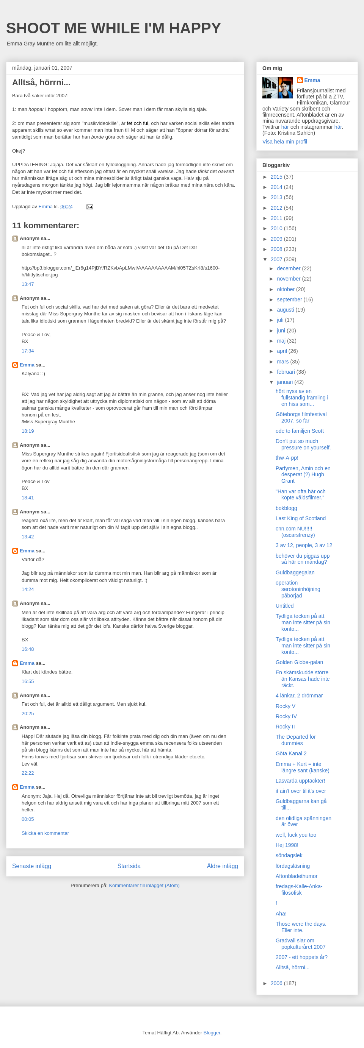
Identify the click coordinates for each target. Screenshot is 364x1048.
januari (285, 382)
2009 (277, 239)
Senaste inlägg (31, 866)
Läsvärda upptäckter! (300, 781)
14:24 (28, 589)
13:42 (28, 537)
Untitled (284, 606)
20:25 (28, 713)
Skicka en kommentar (45, 833)
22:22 (28, 773)
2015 (277, 177)
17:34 (28, 351)
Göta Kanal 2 (291, 753)
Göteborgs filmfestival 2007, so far (301, 417)
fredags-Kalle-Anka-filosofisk (299, 889)
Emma (27, 365)
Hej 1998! (287, 845)
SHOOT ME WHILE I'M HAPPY (113, 28)
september (290, 299)
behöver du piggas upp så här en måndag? (302, 559)
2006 (277, 983)
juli (281, 320)
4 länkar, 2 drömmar (299, 695)
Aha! (281, 914)
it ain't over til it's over (301, 791)
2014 (277, 187)
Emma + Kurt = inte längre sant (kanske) (302, 767)
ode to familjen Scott (300, 431)
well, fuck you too (296, 835)
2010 (277, 228)
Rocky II (285, 727)
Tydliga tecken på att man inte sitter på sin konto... (303, 622)
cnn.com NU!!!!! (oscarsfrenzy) (295, 532)
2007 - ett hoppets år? (302, 957)
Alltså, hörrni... (292, 967)
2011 (277, 218)
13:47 (28, 284)
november (289, 279)
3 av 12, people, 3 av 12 (304, 545)
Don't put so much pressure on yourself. (303, 444)
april (282, 351)
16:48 (28, 649)
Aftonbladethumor (297, 876)
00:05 (28, 819)
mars (283, 362)
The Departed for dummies (296, 740)
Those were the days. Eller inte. (301, 927)
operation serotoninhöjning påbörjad (298, 589)
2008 (277, 249)
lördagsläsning (293, 866)
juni (282, 331)
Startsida (129, 866)
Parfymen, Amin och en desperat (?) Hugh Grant (303, 474)
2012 (277, 208)
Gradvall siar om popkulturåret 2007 (301, 943)
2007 (277, 259)
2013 (277, 197)
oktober (286, 289)
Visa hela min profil (284, 142)
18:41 (28, 498)
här (285, 127)
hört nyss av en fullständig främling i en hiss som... (302, 397)
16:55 (28, 681)
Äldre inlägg (222, 866)
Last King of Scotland (301, 518)
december (289, 268)
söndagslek (289, 855)
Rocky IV (286, 716)
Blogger (212, 1033)
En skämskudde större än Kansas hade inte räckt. (303, 678)
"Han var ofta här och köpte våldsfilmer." (301, 494)
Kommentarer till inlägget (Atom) (144, 885)
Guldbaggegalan (295, 572)
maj (282, 341)
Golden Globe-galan (299, 662)
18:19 (28, 431)
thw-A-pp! (287, 458)
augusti (286, 310)
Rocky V (285, 706)
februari (286, 372)
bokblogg (286, 508)
